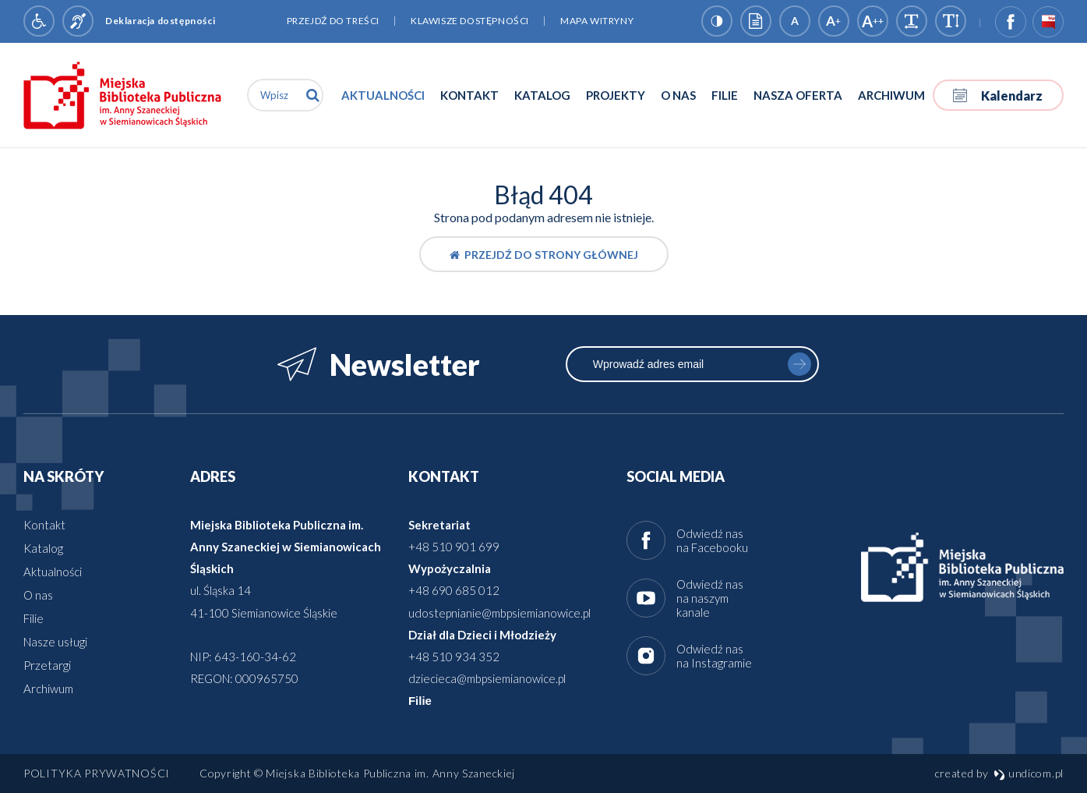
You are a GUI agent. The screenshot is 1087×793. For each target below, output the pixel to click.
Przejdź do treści (333, 21)
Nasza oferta (797, 95)
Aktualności (383, 95)
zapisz (799, 364)
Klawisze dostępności (470, 21)
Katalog (542, 95)
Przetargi (47, 665)
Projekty (615, 95)
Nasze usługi (55, 642)
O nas (678, 95)
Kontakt (469, 95)
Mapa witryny (596, 21)
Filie (724, 95)
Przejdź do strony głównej (544, 254)
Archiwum (891, 95)
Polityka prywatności (96, 773)
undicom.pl (1028, 773)
